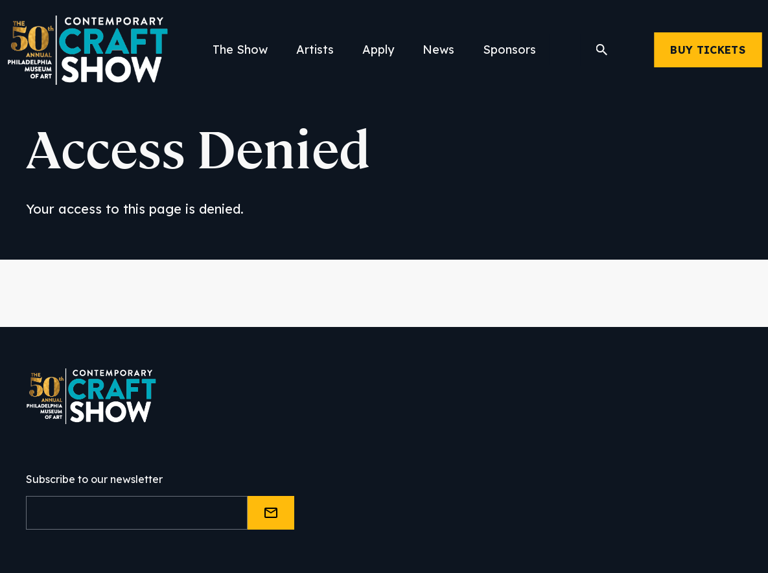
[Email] (137, 513)
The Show (240, 49)
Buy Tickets (707, 49)
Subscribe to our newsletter (94, 479)
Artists (315, 49)
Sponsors (509, 49)
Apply (378, 49)
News (438, 49)
